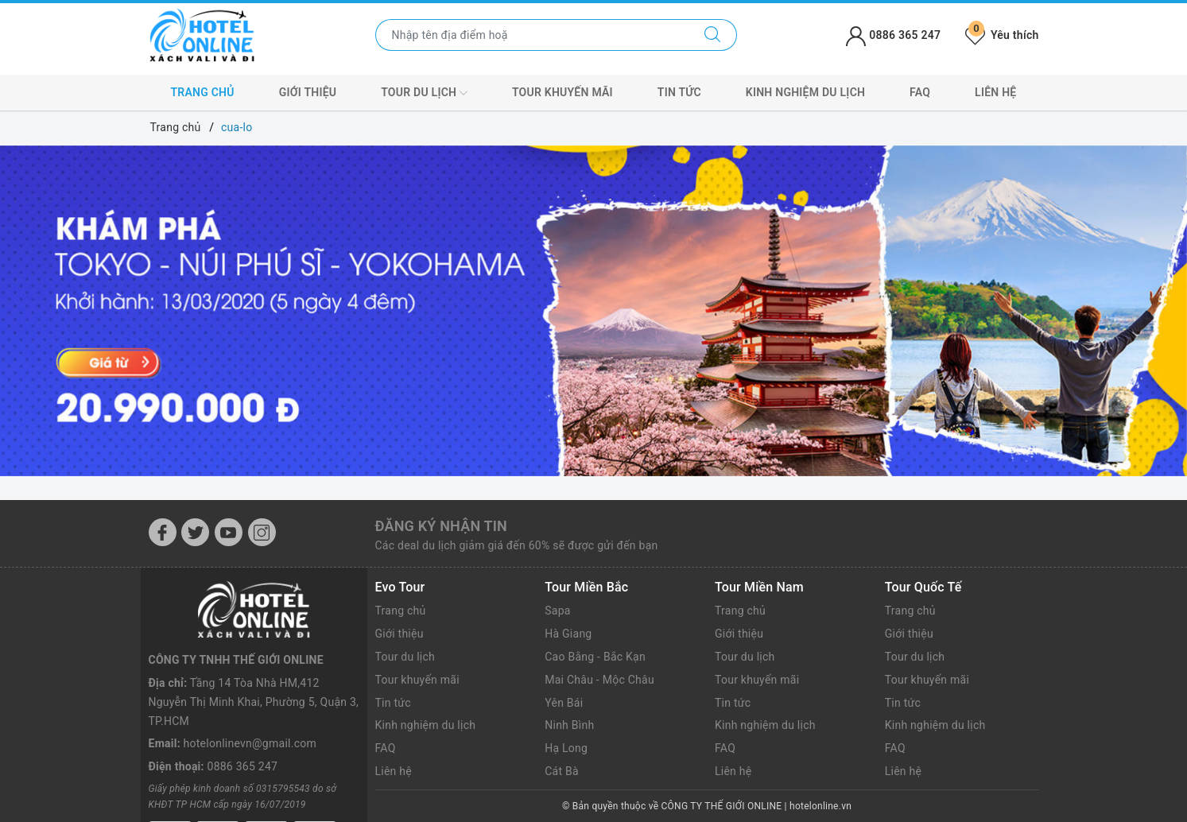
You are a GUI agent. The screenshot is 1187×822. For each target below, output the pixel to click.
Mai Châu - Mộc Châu (599, 679)
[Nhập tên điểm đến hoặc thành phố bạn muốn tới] (532, 35)
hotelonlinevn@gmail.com (250, 685)
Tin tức (679, 92)
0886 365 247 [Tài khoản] (893, 35)
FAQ (920, 92)
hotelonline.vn (820, 806)
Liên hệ (995, 92)
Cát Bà (562, 771)
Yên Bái (564, 702)
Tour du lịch (424, 93)
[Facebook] (162, 532)
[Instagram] (262, 532)
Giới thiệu (308, 92)
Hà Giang (568, 633)
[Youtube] (228, 532)
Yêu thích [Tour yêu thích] (1001, 35)
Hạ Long (566, 748)
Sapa (557, 610)
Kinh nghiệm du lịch (805, 92)
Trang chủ (202, 92)
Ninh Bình (569, 725)
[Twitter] (195, 532)
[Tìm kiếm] (713, 35)
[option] (593, 311)
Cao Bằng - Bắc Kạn (595, 656)
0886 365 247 (243, 707)
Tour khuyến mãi (562, 92)
